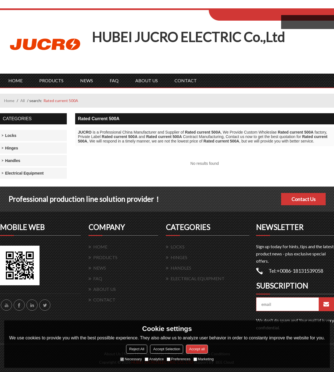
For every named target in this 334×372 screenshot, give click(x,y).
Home (9, 100)
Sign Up (255, 6)
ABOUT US (146, 80)
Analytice (154, 359)
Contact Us (303, 199)
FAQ (114, 80)
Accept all (197, 349)
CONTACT (186, 80)
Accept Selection (166, 349)
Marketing (203, 359)
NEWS (86, 80)
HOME (15, 80)
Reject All (136, 349)
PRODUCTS (51, 80)
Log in (243, 6)
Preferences (179, 359)
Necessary (131, 359)
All (22, 100)
